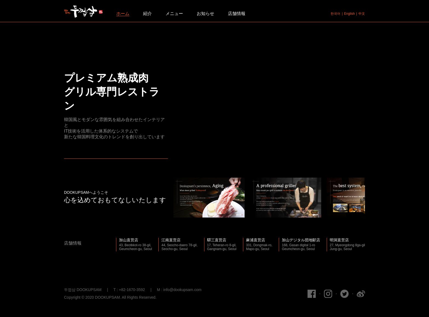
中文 (361, 14)
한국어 (335, 14)
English (349, 14)
